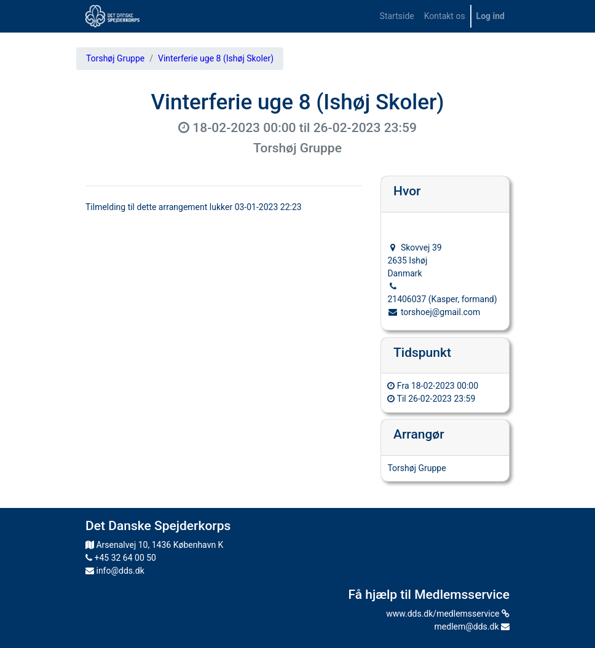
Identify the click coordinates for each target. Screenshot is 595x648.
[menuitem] (397, 16)
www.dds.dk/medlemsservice (448, 614)
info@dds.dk (114, 571)
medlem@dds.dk (472, 626)
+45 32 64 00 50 (120, 558)
